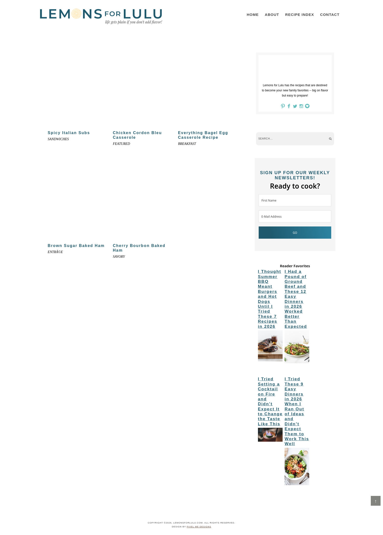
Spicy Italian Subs (69, 133)
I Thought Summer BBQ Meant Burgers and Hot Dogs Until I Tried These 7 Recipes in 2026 (269, 299)
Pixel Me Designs (199, 526)
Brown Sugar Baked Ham (76, 246)
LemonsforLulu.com (101, 16)
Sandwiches (58, 139)
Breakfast (187, 144)
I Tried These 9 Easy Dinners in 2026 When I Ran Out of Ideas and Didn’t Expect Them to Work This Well (297, 411)
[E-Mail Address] (295, 216)
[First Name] (295, 200)
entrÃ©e (55, 252)
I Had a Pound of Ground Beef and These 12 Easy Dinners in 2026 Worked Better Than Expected (296, 299)
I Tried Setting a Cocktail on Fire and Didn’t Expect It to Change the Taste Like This (270, 401)
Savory (119, 256)
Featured (121, 144)
